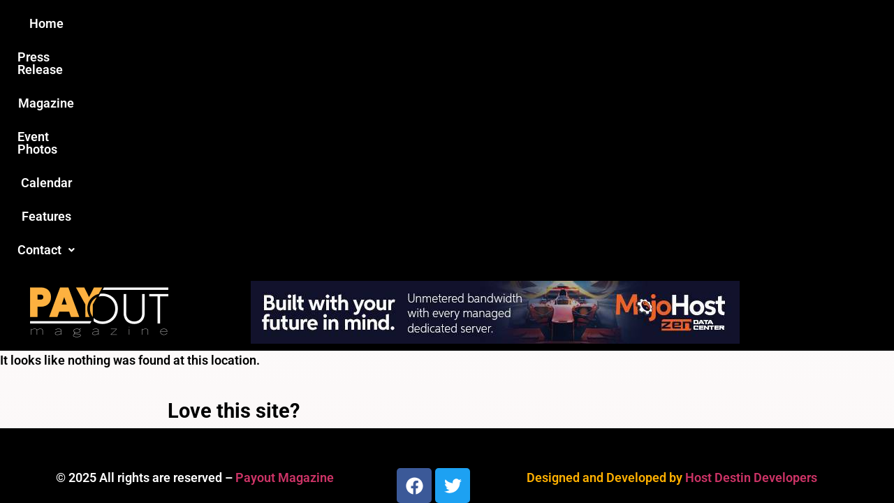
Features (608, 23)
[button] (682, 24)
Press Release (278, 23)
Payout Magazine (284, 251)
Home (200, 23)
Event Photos (453, 23)
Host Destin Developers (751, 251)
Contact (682, 23)
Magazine (367, 23)
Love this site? (234, 184)
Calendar (536, 23)
